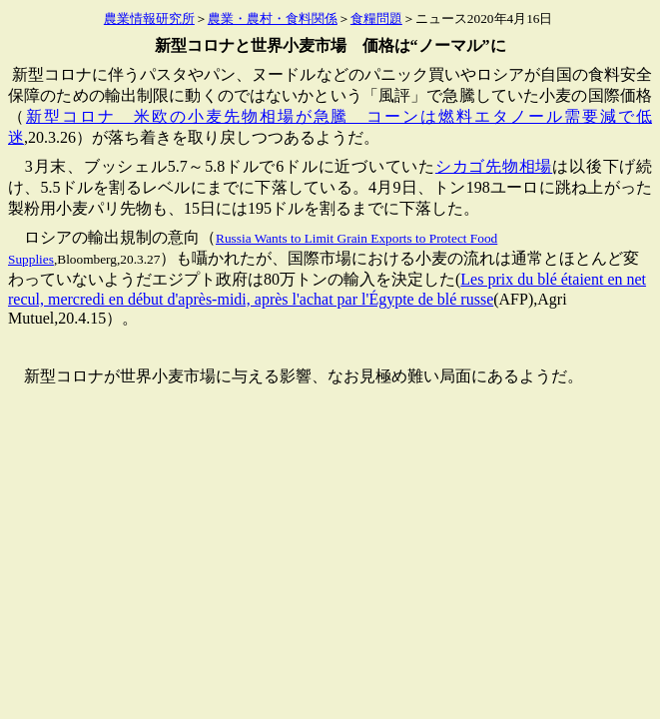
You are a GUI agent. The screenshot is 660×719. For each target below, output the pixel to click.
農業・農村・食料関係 (272, 18)
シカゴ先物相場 (493, 166)
